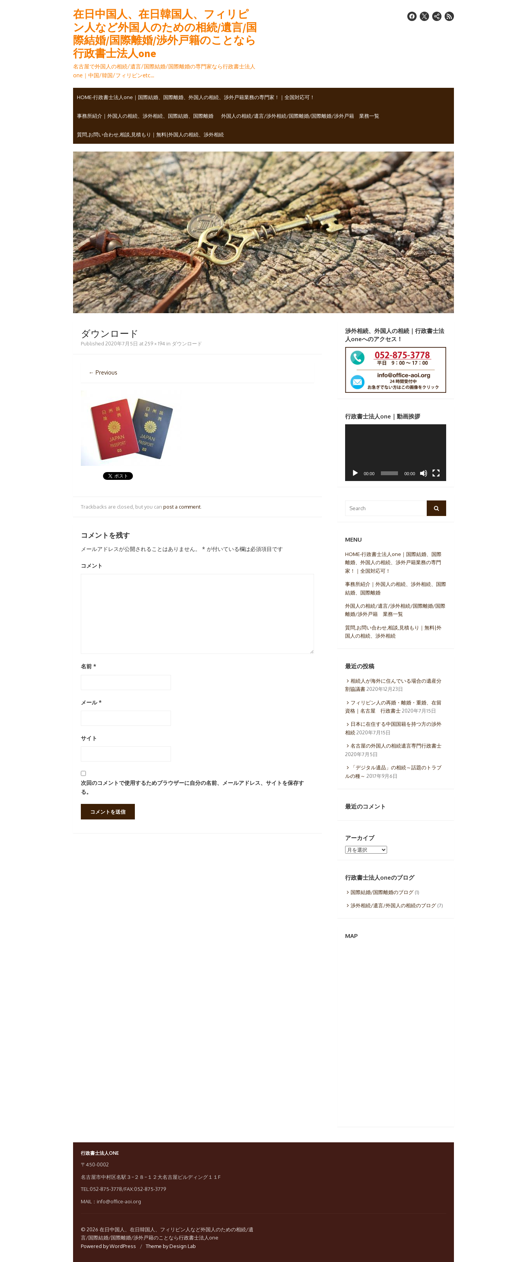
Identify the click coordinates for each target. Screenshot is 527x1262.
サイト (89, 738)
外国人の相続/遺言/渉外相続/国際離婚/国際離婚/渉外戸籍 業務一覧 (300, 116)
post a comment (182, 507)
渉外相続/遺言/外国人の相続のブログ (393, 905)
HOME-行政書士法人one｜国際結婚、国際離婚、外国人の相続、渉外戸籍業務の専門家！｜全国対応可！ (196, 97)
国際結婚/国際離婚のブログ (382, 892)
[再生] (355, 473)
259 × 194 (155, 343)
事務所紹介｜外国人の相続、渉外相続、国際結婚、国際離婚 (145, 116)
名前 (88, 666)
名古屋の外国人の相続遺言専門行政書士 (396, 746)
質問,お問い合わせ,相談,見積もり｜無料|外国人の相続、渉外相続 (150, 134)
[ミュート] (424, 473)
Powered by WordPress (108, 1246)
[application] (395, 452)
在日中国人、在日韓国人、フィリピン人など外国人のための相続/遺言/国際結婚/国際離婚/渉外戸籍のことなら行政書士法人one (165, 34)
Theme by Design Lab (171, 1246)
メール (91, 702)
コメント (92, 565)
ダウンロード (187, 343)
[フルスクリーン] (436, 473)
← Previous (103, 372)
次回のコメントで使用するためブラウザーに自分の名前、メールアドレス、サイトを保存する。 (192, 787)
